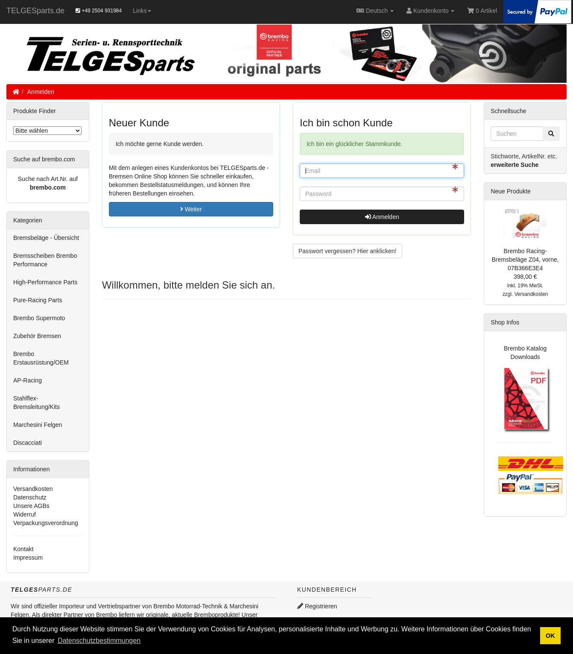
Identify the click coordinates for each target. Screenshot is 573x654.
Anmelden (40, 91)
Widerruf (24, 514)
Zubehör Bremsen (37, 336)
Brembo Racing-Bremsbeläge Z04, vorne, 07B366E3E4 (525, 260)
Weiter (191, 209)
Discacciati (27, 442)
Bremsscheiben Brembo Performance (45, 260)
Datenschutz (30, 497)
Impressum (28, 557)
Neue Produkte (510, 191)
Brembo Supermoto (39, 318)
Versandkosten (33, 488)
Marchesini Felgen (37, 424)
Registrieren (317, 606)
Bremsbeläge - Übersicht (46, 237)
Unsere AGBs (31, 505)
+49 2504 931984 (99, 11)
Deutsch (375, 10)
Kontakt (23, 549)
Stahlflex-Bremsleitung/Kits (36, 402)
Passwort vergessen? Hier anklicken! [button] (347, 251)
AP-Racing (27, 380)
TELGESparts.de (35, 10)
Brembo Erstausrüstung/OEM (41, 358)
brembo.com (48, 187)
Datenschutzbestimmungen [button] (99, 640)
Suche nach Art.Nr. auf (48, 178)
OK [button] (550, 635)
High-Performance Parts (45, 282)
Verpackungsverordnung (45, 523)
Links (142, 10)
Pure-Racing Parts (37, 300)
